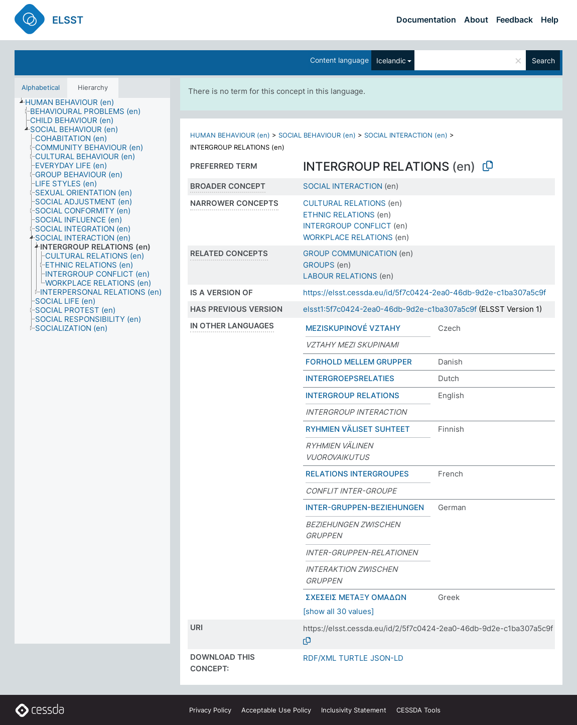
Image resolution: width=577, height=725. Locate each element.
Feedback (514, 20)
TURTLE (353, 658)
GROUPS (319, 265)
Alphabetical (41, 87)
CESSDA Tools (418, 710)
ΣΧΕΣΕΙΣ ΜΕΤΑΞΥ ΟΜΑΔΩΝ (356, 597)
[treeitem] (74, 102)
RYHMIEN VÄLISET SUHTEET (358, 429)
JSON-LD (386, 658)
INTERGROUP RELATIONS (352, 395)
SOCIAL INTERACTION (342, 186)
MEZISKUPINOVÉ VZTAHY (353, 328)
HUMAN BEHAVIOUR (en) (230, 135)
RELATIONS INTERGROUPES (357, 473)
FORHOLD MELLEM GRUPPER (359, 362)
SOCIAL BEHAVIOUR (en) (317, 135)
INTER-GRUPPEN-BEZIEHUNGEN (365, 507)
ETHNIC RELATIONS (339, 214)
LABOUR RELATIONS (340, 276)
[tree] (92, 371)
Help (549, 20)
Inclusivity (353, 710)
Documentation (426, 20)
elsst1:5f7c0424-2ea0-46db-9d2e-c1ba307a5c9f (390, 309)
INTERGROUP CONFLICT (347, 225)
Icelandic (391, 60)
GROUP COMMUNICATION (350, 253)
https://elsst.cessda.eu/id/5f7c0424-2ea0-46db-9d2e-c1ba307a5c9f (424, 292)
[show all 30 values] (338, 611)
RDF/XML (319, 658)
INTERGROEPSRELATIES (350, 378)
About (476, 20)
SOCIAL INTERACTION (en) (406, 135)
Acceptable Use (276, 710)
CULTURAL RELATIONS (344, 203)
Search (543, 60)
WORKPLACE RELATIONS (348, 237)
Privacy (210, 710)
